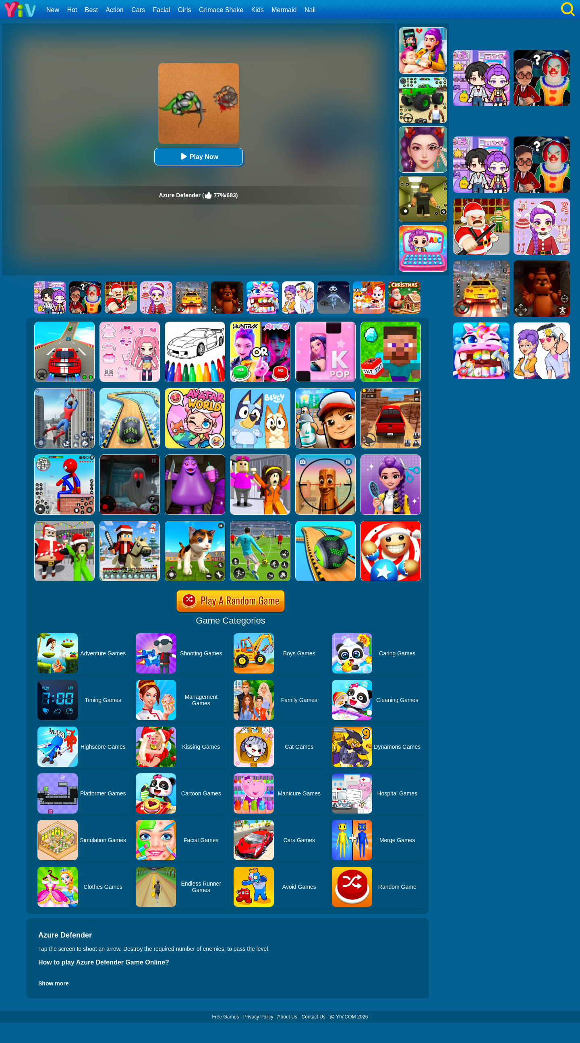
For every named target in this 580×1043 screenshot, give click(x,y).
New (52, 9)
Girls (184, 9)
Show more (53, 983)
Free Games (225, 1017)
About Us (287, 1017)
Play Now (198, 156)
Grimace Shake (221, 9)
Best (91, 9)
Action (114, 9)
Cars (138, 9)
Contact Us (313, 1017)
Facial (161, 9)
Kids (257, 9)
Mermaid (283, 9)
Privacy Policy (258, 1017)
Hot (72, 9)
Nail (310, 9)
